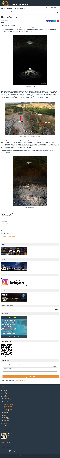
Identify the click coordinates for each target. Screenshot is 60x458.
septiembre (7, 403)
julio (5, 412)
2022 (3, 393)
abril (5, 417)
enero (5, 422)
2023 (3, 392)
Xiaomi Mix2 (8, 223)
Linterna (3, 223)
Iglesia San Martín (8, 409)
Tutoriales (18, 12)
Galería (10, 12)
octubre (6, 401)
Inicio (3, 12)
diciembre (6, 398)
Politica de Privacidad (20, 380)
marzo (5, 418)
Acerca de (36, 12)
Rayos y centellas (8, 406)
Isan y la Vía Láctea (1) (9, 404)
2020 (3, 396)
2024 (3, 390)
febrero (6, 420)
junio (5, 414)
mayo (5, 415)
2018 (3, 425)
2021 (3, 395)
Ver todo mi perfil (12, 435)
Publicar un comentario (9, 236)
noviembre (6, 399)
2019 (3, 423)
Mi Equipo (27, 12)
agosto (6, 410)
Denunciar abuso (6, 442)
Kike (10, 433)
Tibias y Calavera (8, 407)
